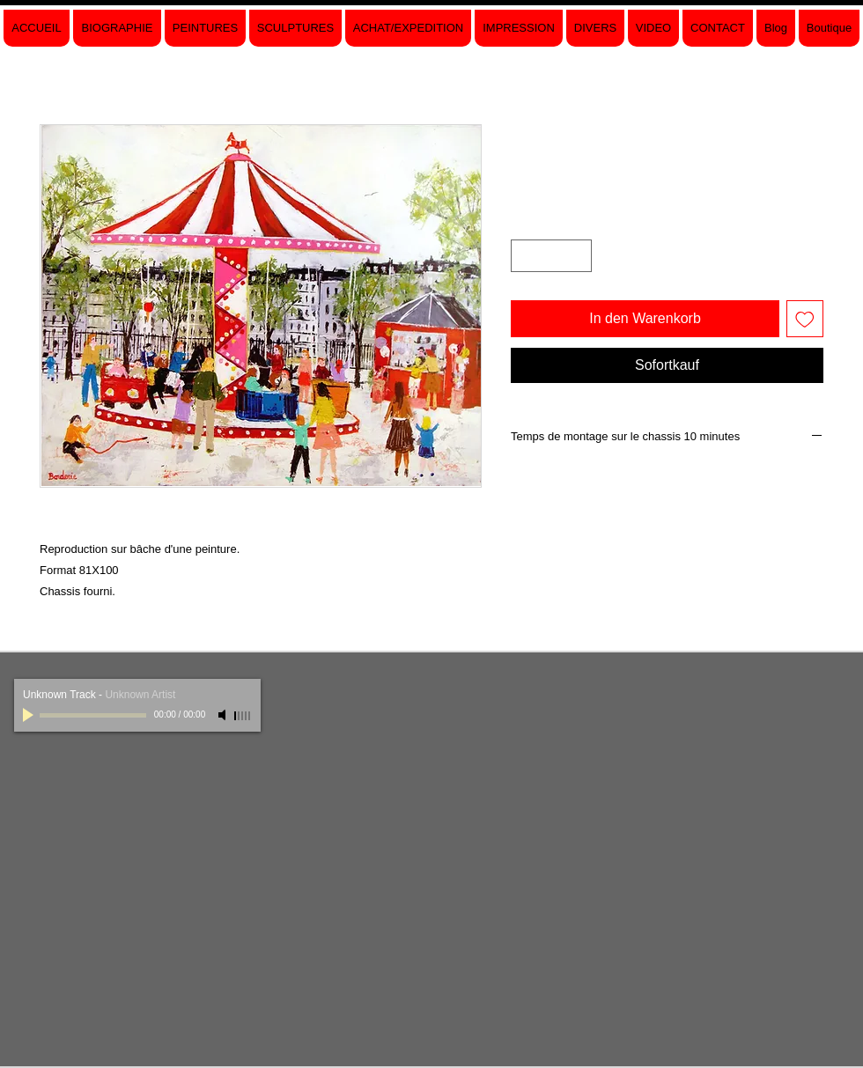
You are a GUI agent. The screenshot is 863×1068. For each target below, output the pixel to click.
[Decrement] (524, 255)
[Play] (30, 715)
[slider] (243, 715)
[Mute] (223, 715)
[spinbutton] (551, 255)
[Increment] (578, 255)
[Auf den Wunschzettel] (804, 318)
